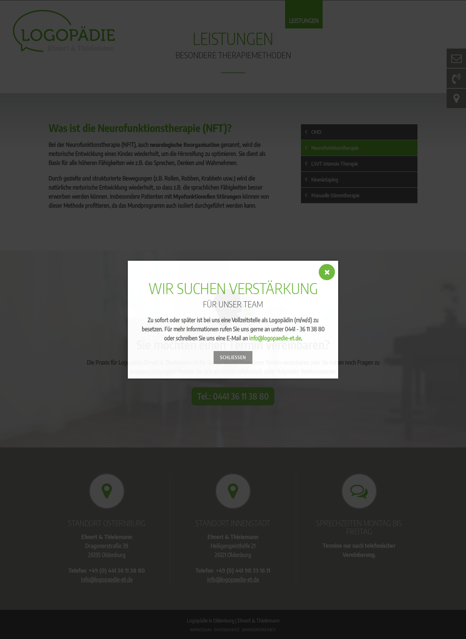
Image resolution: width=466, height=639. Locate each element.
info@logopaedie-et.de (275, 338)
